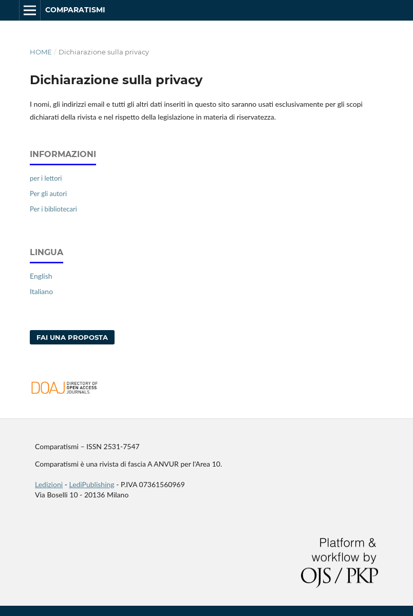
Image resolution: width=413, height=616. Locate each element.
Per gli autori (48, 193)
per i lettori (46, 178)
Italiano (41, 291)
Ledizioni (49, 484)
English (41, 276)
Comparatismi (75, 9)
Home (41, 52)
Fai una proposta (72, 337)
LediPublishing (91, 484)
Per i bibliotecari (53, 209)
